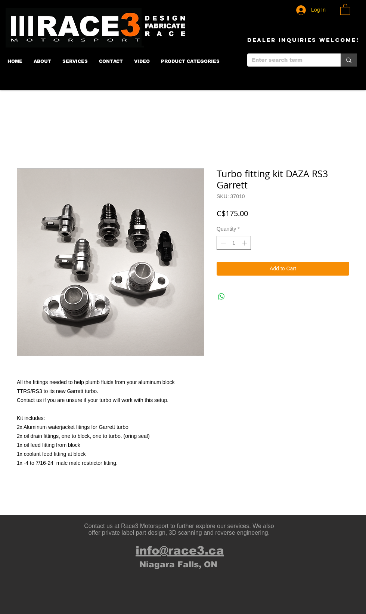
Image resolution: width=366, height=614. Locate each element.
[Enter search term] (288, 60)
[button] (345, 9)
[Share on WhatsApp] (221, 296)
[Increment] (245, 242)
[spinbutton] (234, 242)
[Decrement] (222, 242)
